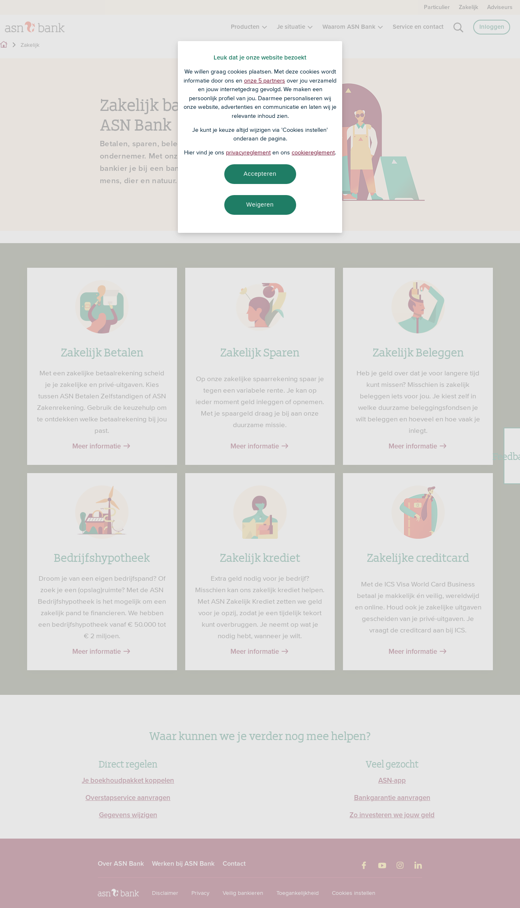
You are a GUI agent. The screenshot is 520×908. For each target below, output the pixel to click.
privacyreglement (248, 152)
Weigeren (260, 204)
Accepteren (260, 173)
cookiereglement (313, 152)
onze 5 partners (264, 80)
